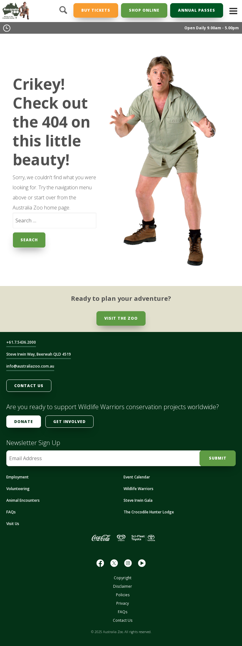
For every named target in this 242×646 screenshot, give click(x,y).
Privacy (122, 603)
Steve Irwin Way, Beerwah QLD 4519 (38, 354)
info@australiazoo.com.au (30, 366)
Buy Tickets (95, 10)
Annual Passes (196, 10)
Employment (17, 477)
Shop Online (144, 10)
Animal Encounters (23, 500)
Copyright (122, 577)
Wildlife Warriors (138, 488)
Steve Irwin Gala (138, 500)
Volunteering (18, 488)
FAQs (11, 512)
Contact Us (28, 385)
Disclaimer (122, 586)
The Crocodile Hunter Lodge (149, 512)
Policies (123, 594)
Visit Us (12, 523)
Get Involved (69, 421)
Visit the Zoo (121, 318)
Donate (23, 421)
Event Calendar (137, 477)
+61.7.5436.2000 (21, 342)
